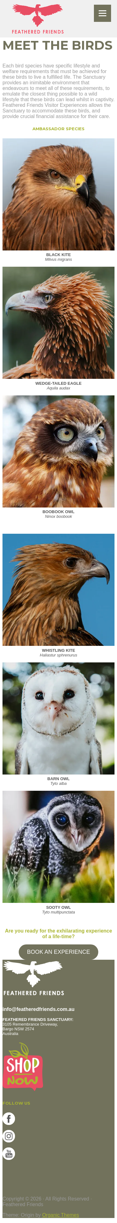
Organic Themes (60, 1215)
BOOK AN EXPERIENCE (58, 952)
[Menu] (102, 13)
